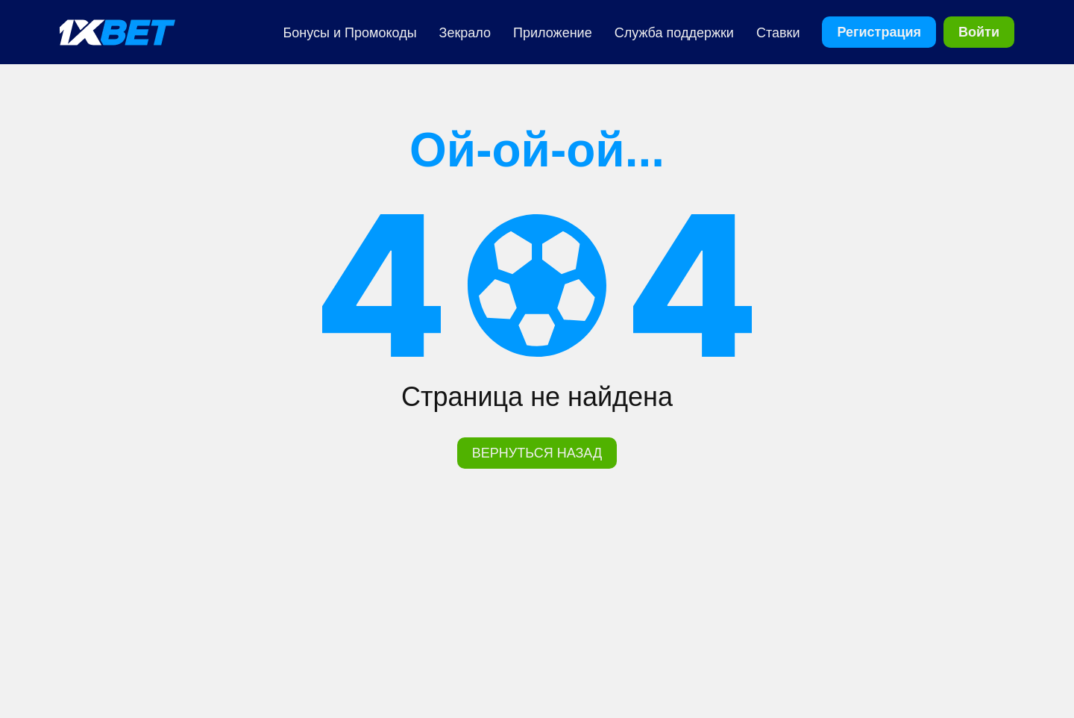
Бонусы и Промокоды (350, 32)
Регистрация (879, 32)
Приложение (552, 32)
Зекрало (465, 32)
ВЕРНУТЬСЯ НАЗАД (537, 453)
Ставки (778, 32)
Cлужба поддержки (674, 32)
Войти (978, 32)
